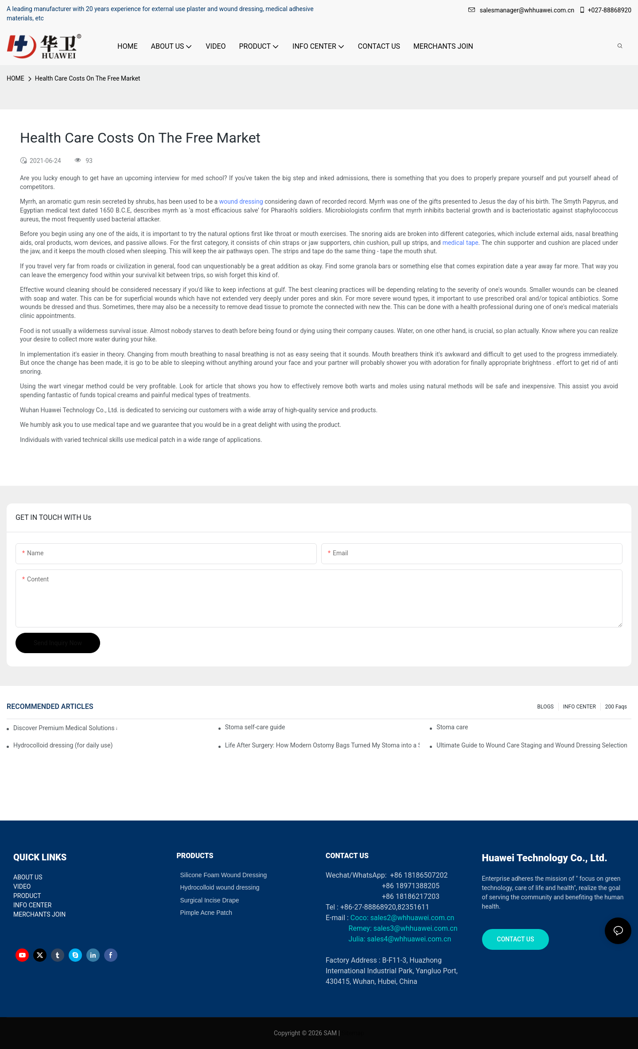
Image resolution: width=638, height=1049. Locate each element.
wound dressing (241, 201)
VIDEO (22, 886)
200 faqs (616, 707)
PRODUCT (27, 895)
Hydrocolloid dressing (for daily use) (63, 745)
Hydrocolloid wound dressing (220, 887)
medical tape (460, 242)
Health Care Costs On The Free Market (87, 78)
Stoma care (452, 727)
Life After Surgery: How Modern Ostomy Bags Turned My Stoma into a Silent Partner (322, 745)
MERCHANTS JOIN (39, 914)
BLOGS (545, 707)
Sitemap (353, 1033)
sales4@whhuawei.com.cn (410, 939)
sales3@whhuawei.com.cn (415, 928)
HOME (15, 78)
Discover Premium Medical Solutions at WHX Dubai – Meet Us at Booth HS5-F (65, 728)
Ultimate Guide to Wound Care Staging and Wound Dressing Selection (531, 745)
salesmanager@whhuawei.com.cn (522, 10)
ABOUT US (28, 877)
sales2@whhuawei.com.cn (412, 918)
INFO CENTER (579, 707)
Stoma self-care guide (255, 727)
